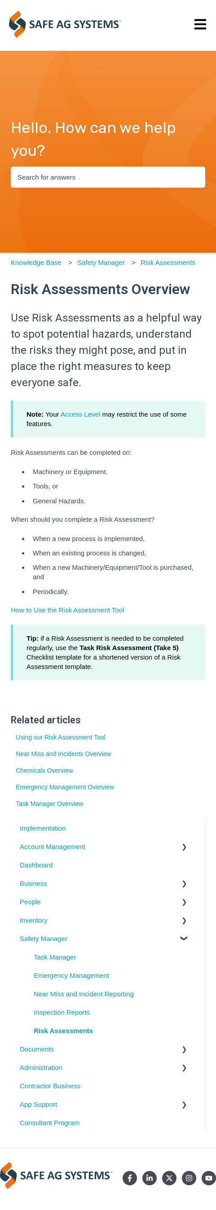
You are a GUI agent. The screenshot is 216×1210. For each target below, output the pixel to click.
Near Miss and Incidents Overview (63, 753)
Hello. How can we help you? (93, 139)
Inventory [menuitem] (34, 920)
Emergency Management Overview (65, 787)
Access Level (80, 414)
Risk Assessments (168, 262)
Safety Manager (101, 262)
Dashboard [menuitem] (36, 865)
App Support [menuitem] (38, 1104)
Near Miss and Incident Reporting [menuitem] (84, 994)
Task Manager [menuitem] (55, 957)
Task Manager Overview (49, 803)
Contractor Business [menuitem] (50, 1086)
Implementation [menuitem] (43, 828)
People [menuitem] (30, 902)
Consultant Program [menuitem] (49, 1122)
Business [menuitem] (33, 883)
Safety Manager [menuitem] (43, 938)
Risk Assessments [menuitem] (63, 1030)
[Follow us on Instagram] (189, 1178)
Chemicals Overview (44, 770)
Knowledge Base (36, 262)
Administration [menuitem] (41, 1067)
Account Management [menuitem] (52, 846)
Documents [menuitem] (37, 1049)
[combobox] (108, 177)
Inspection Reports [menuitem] (62, 1012)
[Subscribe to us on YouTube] (209, 1178)
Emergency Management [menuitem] (71, 975)
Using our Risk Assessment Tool (61, 737)
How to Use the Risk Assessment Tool (67, 610)
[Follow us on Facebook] (130, 1178)
